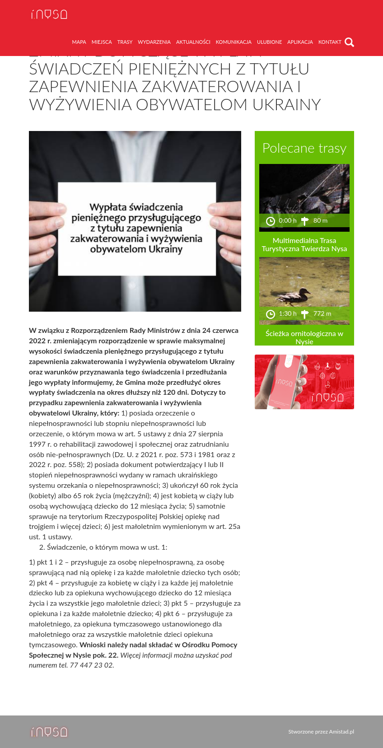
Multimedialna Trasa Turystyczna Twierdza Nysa (304, 244)
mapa (79, 42)
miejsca (102, 42)
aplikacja (300, 42)
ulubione (269, 42)
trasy (125, 42)
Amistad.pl (341, 731)
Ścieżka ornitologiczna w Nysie (304, 337)
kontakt (329, 42)
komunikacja (234, 42)
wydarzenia (154, 42)
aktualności (193, 42)
